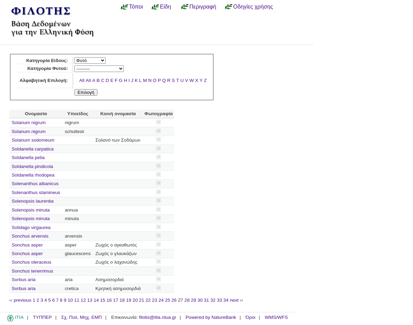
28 (187, 300)
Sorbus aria (24, 279)
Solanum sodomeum (33, 140)
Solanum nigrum (29, 122)
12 (83, 300)
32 (212, 300)
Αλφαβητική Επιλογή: (44, 80)
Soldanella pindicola (32, 166)
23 (154, 300)
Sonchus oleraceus (31, 262)
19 (128, 300)
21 (141, 300)
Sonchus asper (27, 245)
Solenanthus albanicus (35, 183)
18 (122, 300)
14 (96, 300)
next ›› (236, 300)
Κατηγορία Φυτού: (47, 68)
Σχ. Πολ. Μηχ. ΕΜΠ (81, 317)
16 (109, 300)
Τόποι (136, 6)
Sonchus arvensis (30, 236)
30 (199, 300)
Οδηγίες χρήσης (253, 6)
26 (174, 300)
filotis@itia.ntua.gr (157, 317)
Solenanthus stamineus (36, 192)
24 (161, 300)
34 (225, 300)
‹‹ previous (20, 300)
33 (219, 300)
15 (102, 300)
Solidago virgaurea (31, 227)
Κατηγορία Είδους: (47, 60)
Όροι (251, 317)
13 (89, 300)
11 (76, 300)
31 (206, 300)
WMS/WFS (276, 317)
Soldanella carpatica (33, 149)
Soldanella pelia (28, 157)
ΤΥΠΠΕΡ (42, 317)
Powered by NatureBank (211, 317)
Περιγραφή (202, 6)
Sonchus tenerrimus (32, 271)
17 (115, 300)
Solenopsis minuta (31, 210)
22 (148, 300)
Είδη (165, 6)
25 (167, 300)
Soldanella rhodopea (33, 175)
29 (193, 300)
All (81, 80)
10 (70, 300)
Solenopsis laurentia (33, 201)
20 (135, 300)
